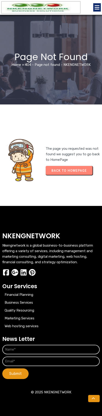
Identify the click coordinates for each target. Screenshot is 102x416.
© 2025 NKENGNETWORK (51, 392)
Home (16, 65)
